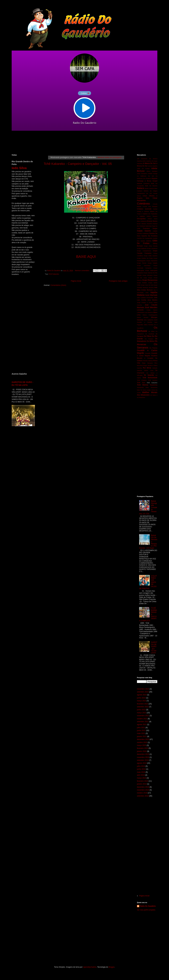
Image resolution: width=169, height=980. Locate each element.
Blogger (112, 967)
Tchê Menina (142, 385)
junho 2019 (141, 769)
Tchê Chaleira (142, 380)
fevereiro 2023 (142, 704)
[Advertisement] (82, 142)
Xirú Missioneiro (143, 395)
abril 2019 (141, 775)
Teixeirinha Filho (143, 387)
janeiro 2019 (142, 784)
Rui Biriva (147, 368)
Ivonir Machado (151, 295)
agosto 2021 (142, 724)
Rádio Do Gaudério (148, 906)
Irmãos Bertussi (147, 290)
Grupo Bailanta (141, 248)
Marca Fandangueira (150, 315)
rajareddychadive (89, 967)
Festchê (149, 223)
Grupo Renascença (149, 280)
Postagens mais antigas (118, 281)
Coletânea (143, 203)
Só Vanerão (149, 375)
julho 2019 (141, 766)
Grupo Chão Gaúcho (150, 256)
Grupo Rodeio (142, 282)
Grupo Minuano (147, 275)
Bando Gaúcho (149, 188)
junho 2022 (141, 710)
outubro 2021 (142, 719)
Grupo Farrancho (151, 260)
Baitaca (140, 188)
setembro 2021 (143, 722)
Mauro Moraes (142, 317)
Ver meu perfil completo (146, 910)
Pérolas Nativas (148, 360)
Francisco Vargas (150, 228)
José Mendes (151, 307)
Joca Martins (152, 300)
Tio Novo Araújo (145, 390)
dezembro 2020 (143, 739)
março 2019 (141, 778)
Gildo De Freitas (147, 241)
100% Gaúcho (146, 161)
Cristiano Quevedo (144, 209)
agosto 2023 (142, 695)
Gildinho (148, 241)
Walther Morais (149, 392)
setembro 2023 (143, 692)
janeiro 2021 (142, 736)
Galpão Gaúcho (144, 231)
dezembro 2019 (143, 754)
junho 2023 (141, 698)
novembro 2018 (143, 790)
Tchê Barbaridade (149, 378)
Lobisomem (140, 312)
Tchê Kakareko (54, 274)
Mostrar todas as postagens (110, 157)
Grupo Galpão (152, 263)
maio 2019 (141, 772)
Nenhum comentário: (82, 270)
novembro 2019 (143, 757)
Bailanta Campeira (143, 183)
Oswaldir (147, 353)
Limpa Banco (152, 310)
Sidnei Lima (148, 370)
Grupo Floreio (141, 263)
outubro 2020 (142, 742)
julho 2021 (141, 728)
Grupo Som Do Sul (147, 285)
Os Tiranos (153, 348)
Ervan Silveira (141, 223)
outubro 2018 (142, 793)
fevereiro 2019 (142, 781)
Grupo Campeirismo (144, 251)
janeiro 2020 (142, 751)
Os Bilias (151, 331)
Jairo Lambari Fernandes (145, 297)
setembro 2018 (143, 796)
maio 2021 (141, 733)
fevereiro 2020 (142, 748)
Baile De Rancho (151, 186)
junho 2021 (141, 730)
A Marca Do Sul (149, 163)
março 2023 (141, 701)
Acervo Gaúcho (152, 166)
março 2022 (141, 713)
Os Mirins (150, 341)
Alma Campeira (142, 173)
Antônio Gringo (152, 173)
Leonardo (140, 310)
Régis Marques (147, 363)
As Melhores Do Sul (145, 176)
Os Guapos (149, 339)
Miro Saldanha (148, 320)
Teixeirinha (153, 385)
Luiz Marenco (149, 312)
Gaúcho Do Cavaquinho (144, 238)
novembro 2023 (143, 689)
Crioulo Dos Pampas (150, 206)
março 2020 (141, 745)
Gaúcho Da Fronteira (149, 236)
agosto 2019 (142, 763)
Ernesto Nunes (152, 221)
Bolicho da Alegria (150, 191)
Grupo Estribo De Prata (145, 258)
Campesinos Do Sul (144, 193)
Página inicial (76, 281)
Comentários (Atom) (58, 285)
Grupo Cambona (152, 248)
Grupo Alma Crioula (150, 246)
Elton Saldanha (141, 221)
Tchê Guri (141, 382)
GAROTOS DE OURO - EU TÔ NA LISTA (154, 647)
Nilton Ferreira (148, 324)
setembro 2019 (143, 760)
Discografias (141, 218)
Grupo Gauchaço (143, 265)
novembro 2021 (143, 716)
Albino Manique (151, 171)
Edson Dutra (152, 218)
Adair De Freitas (143, 168)
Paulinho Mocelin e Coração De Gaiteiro (147, 358)
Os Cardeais (149, 334)
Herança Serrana (148, 287)
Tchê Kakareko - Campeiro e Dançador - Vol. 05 (78, 164)
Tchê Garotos (152, 380)
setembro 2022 (143, 707)
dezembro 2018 (143, 787)
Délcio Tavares (152, 216)
